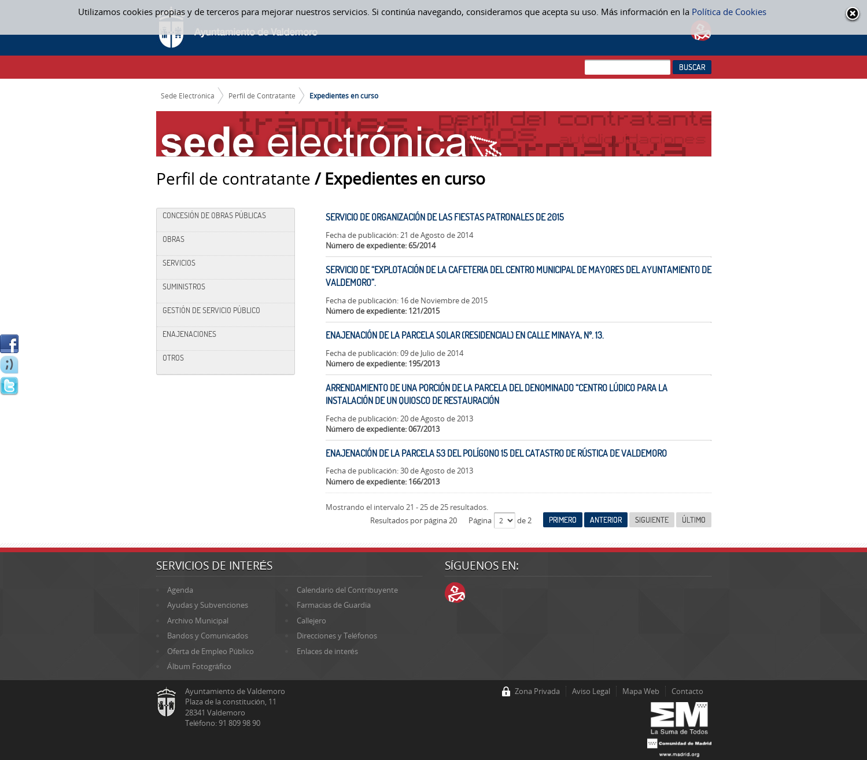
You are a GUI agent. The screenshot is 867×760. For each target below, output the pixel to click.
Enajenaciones (189, 334)
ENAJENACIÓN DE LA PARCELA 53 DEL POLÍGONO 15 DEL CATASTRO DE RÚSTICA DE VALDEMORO (496, 453)
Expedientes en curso (343, 95)
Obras (174, 239)
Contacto (687, 691)
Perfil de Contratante (262, 95)
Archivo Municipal (197, 620)
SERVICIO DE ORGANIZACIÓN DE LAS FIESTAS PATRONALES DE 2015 (445, 217)
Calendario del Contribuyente (347, 590)
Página (480, 520)
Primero (563, 520)
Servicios (179, 263)
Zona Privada (537, 691)
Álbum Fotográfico (199, 666)
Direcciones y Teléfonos (337, 635)
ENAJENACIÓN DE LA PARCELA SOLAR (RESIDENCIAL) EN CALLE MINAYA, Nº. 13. (465, 335)
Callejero (311, 620)
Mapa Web (640, 691)
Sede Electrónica (188, 95)
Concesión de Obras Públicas (214, 215)
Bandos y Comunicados (207, 635)
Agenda (180, 590)
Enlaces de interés (327, 651)
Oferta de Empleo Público (210, 651)
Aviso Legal (591, 691)
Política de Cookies (729, 11)
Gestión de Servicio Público (211, 310)
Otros (173, 358)
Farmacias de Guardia (334, 605)
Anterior (606, 520)
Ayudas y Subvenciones (207, 605)
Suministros (184, 286)
